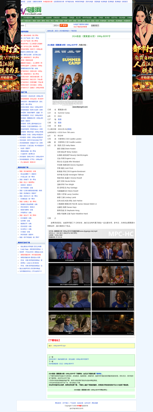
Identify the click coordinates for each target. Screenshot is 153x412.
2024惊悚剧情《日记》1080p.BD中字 (61, 364)
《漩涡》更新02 (25, 121)
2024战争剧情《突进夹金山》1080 (31, 129)
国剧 (95, 18)
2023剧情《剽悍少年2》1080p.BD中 (32, 157)
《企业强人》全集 (26, 229)
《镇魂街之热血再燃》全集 (29, 204)
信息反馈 (80, 403)
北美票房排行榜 (59, 2)
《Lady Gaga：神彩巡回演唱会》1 (31, 249)
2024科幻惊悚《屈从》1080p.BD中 (31, 107)
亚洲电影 (111, 2)
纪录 (97, 21)
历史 (92, 21)
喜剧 (34, 21)
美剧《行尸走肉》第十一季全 (29, 38)
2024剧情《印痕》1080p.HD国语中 (31, 134)
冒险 (74, 21)
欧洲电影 (104, 2)
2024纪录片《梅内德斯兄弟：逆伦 (31, 101)
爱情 (43, 21)
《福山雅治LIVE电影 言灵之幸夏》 (31, 246)
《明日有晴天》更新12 (27, 207)
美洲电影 (118, 2)
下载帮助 (98, 374)
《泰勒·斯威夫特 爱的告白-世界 (30, 257)
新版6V (20, 21)
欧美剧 (107, 18)
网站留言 (58, 403)
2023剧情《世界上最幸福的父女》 (31, 123)
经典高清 (57, 18)
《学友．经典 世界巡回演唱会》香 (31, 260)
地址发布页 (21, 2)
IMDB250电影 (79, 2)
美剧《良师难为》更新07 (28, 193)
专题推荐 (127, 21)
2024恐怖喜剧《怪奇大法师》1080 (31, 110)
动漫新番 (49, 18)
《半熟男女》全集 (26, 212)
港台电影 (122, 18)
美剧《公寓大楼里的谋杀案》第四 (31, 190)
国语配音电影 (39, 18)
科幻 (47, 21)
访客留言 (125, 2)
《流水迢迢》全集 (26, 226)
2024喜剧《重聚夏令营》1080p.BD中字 (62, 45)
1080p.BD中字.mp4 (59, 346)
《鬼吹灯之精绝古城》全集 (29, 52)
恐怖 (65, 21)
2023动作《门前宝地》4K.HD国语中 (32, 146)
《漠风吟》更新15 (26, 185)
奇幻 (52, 21)
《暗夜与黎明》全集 (26, 210)
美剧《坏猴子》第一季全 (28, 179)
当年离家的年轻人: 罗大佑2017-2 (31, 271)
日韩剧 (100, 18)
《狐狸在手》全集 (26, 223)
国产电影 (111, 21)
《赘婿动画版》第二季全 (28, 151)
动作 (38, 21)
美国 (59, 119)
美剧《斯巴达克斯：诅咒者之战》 (31, 55)
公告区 (29, 2)
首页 (56, 31)
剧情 (83, 21)
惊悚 (79, 21)
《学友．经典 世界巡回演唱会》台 (31, 266)
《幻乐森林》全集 (26, 218)
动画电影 (64, 18)
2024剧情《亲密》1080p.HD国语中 (31, 137)
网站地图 (95, 403)
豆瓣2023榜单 (37, 2)
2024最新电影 (28, 18)
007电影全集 (69, 2)
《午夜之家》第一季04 (27, 177)
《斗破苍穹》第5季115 (27, 154)
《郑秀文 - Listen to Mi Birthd (29, 263)
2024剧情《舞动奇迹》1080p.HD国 (31, 132)
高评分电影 (89, 2)
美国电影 (97, 2)
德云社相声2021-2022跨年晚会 (30, 268)
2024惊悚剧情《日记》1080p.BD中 (31, 115)
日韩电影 (130, 18)
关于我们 (65, 403)
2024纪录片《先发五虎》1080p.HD (31, 96)
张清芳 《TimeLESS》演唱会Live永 (31, 252)
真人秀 (78, 18)
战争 (70, 21)
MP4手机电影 (87, 18)
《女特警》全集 (25, 221)
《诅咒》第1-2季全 (26, 104)
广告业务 (73, 403)
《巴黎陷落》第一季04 (27, 199)
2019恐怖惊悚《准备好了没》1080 (31, 143)
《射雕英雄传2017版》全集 (29, 68)
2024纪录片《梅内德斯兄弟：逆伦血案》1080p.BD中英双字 (69, 359)
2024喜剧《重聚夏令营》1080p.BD (31, 118)
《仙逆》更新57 (25, 148)
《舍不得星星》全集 (26, 188)
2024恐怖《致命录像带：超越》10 (31, 112)
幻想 (61, 21)
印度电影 (103, 21)
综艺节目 (114, 18)
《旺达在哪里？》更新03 (28, 174)
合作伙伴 (87, 403)
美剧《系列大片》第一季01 (29, 196)
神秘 (56, 21)
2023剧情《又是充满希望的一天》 (31, 126)
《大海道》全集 (25, 232)
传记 (88, 21)
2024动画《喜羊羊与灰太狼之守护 (31, 140)
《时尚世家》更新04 (26, 234)
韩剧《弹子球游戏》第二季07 (29, 237)
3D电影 (71, 18)
